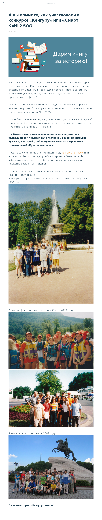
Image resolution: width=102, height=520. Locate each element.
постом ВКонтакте (72, 152)
